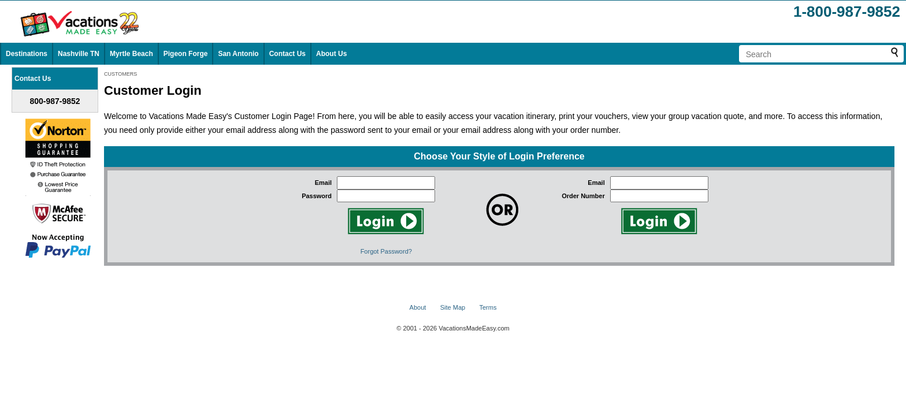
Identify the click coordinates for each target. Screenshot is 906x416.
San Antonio (238, 54)
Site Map (452, 307)
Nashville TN (78, 54)
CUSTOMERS (120, 74)
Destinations (26, 54)
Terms (487, 307)
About (418, 307)
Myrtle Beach (131, 54)
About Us (331, 54)
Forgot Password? (386, 251)
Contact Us (287, 54)
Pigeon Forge (186, 54)
